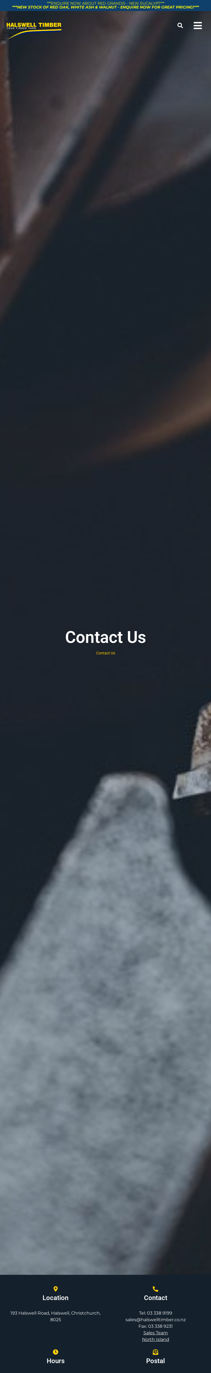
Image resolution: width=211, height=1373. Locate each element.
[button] (180, 25)
